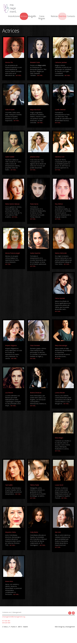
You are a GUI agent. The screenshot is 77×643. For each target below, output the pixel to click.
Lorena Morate (60, 400)
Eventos (64, 16)
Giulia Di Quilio (10, 117)
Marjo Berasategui (61, 353)
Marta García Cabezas (12, 211)
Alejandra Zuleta (10, 539)
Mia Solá (58, 539)
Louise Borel (59, 492)
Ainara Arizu (9, 589)
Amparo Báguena (11, 353)
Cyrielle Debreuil (60, 117)
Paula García (34, 211)
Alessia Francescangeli (12, 260)
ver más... (19, 83)
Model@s (36, 17)
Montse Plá (9, 70)
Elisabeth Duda (35, 70)
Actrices (26, 16)
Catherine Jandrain (61, 70)
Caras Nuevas (45, 18)
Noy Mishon (59, 211)
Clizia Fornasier (35, 353)
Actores (17, 16)
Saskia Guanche (35, 260)
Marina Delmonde (61, 260)
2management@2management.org (13, 624)
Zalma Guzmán (60, 305)
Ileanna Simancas (35, 400)
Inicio (7, 16)
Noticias (54, 16)
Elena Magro (59, 445)
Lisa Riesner (9, 400)
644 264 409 (6, 630)
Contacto (55, 25)
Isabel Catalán (9, 164)
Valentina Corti (59, 164)
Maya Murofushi (35, 117)
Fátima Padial (34, 492)
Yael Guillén (9, 492)
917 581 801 (6, 628)
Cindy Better (34, 539)
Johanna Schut (34, 164)
